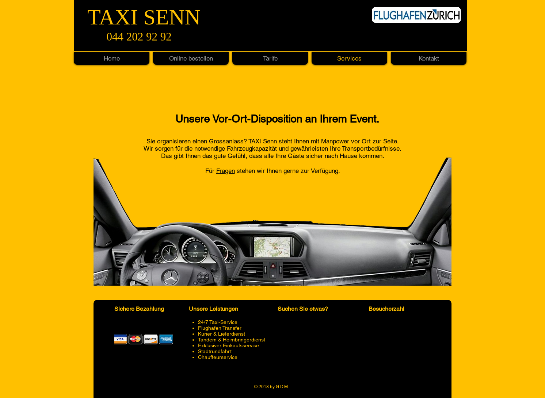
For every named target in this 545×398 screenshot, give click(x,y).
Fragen (225, 170)
